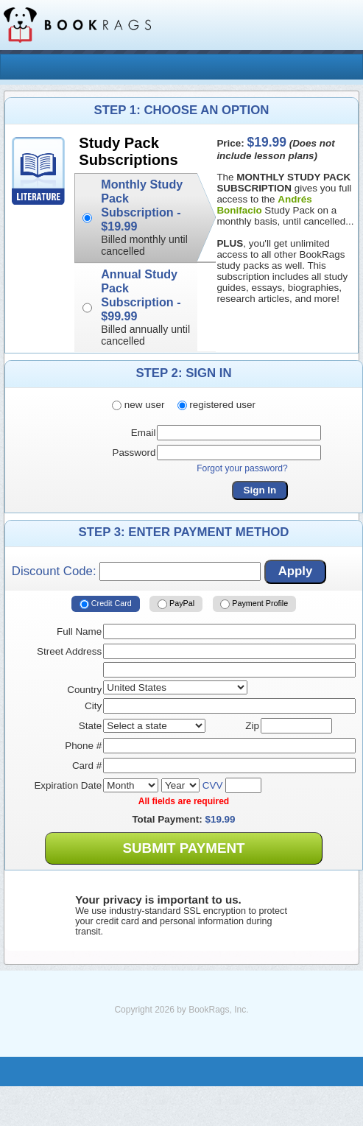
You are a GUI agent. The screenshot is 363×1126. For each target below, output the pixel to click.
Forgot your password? (242, 468)
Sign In (260, 490)
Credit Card (106, 604)
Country (84, 689)
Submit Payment (183, 848)
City (93, 705)
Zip (252, 725)
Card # (87, 765)
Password (133, 452)
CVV (212, 785)
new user (138, 404)
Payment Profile (254, 604)
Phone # (83, 745)
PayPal (176, 604)
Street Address (69, 651)
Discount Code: (136, 571)
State (90, 725)
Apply (295, 571)
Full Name (79, 631)
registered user (216, 404)
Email (143, 432)
